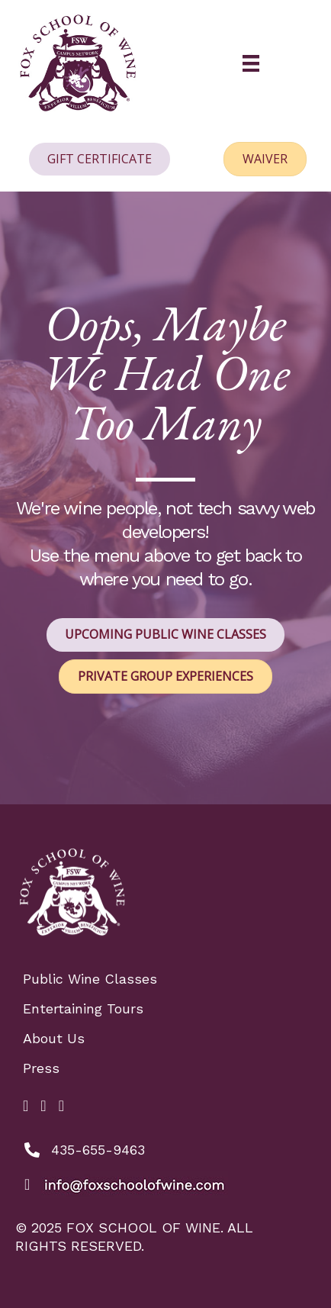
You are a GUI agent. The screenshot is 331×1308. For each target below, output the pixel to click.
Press (41, 1068)
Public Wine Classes (90, 979)
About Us (54, 1038)
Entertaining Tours (83, 1008)
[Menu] (251, 63)
